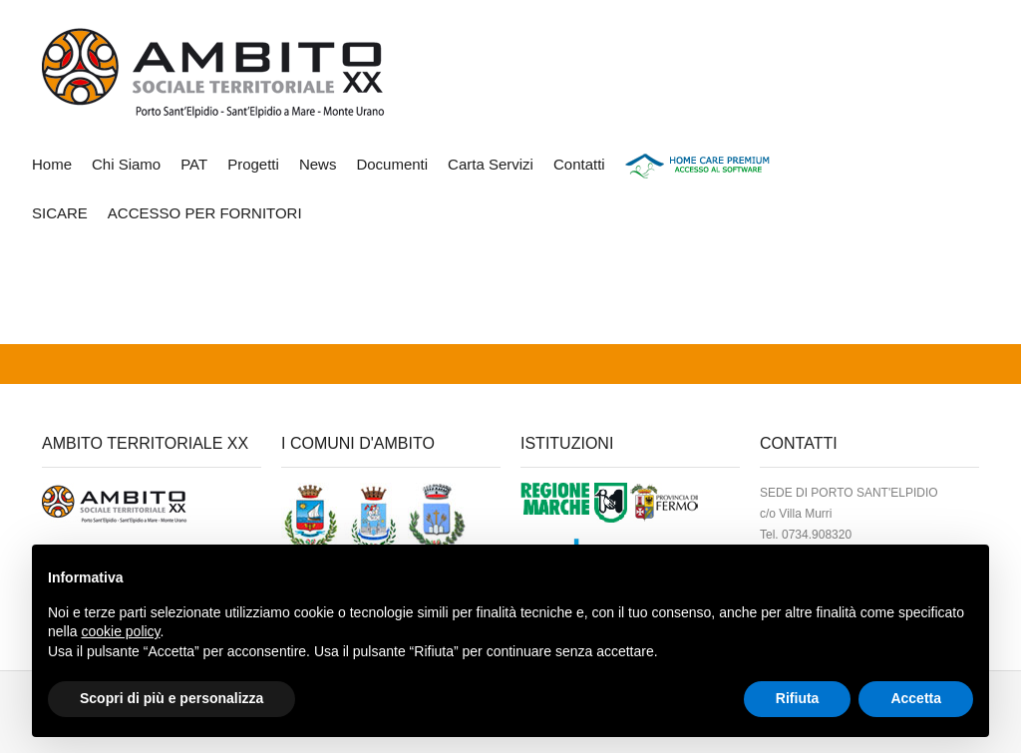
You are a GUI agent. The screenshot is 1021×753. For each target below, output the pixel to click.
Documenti (392, 164)
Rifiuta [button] (798, 698)
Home (52, 164)
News (318, 164)
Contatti (579, 164)
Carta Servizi (490, 164)
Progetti (253, 164)
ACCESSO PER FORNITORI (205, 212)
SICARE (60, 212)
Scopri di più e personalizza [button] (171, 698)
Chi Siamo (126, 164)
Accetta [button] (915, 698)
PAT (193, 164)
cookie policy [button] (120, 631)
